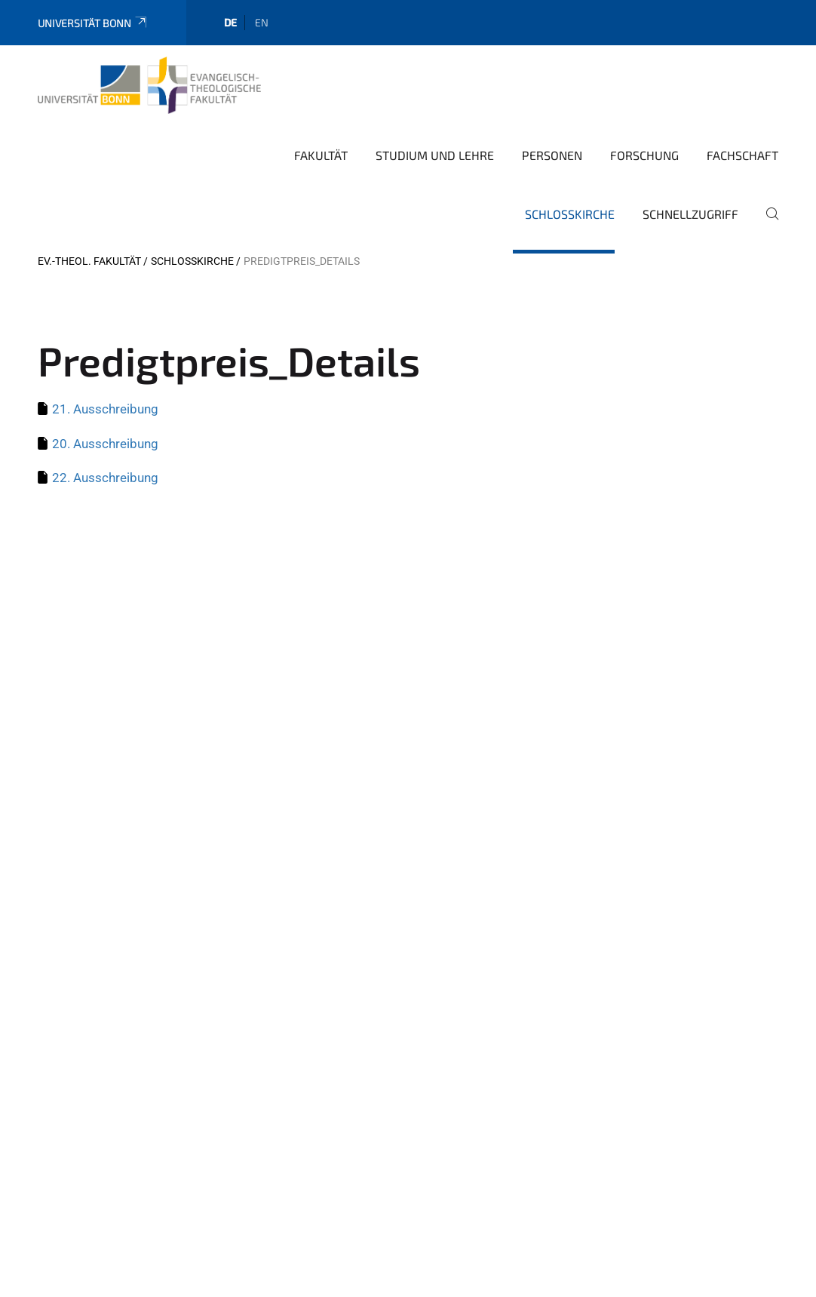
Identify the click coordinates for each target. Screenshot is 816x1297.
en (261, 22)
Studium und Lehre (435, 155)
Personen (552, 155)
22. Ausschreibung (105, 477)
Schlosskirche (570, 214)
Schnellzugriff (690, 214)
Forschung (644, 155)
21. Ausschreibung (105, 408)
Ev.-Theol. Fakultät (89, 261)
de (230, 22)
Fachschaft (742, 155)
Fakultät (321, 155)
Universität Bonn (93, 23)
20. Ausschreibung (105, 443)
